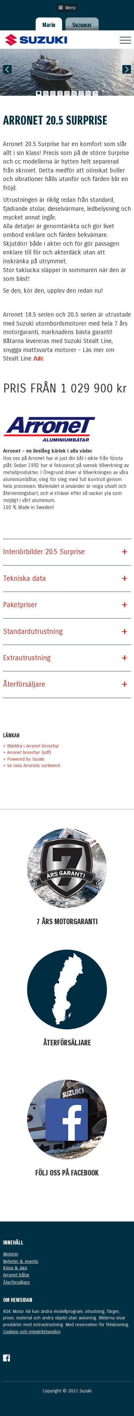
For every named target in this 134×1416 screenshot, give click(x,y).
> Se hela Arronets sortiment (31, 765)
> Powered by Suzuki (23, 759)
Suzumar (82, 25)
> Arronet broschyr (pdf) (27, 752)
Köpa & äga (15, 1268)
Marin (48, 25)
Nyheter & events (20, 1261)
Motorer (10, 1254)
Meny (67, 7)
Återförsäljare (16, 1282)
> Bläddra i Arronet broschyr (31, 746)
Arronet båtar (16, 1275)
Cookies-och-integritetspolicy (32, 1331)
